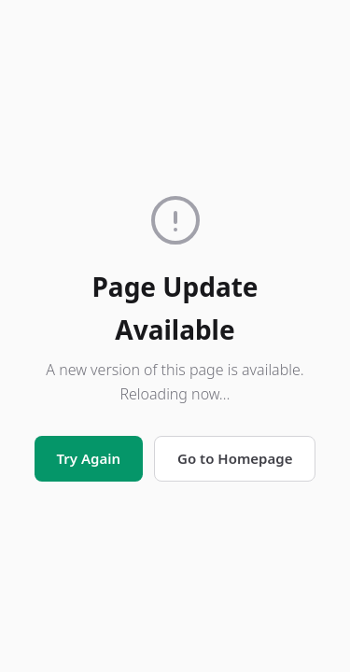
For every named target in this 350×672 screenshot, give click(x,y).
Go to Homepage (234, 458)
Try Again (88, 458)
